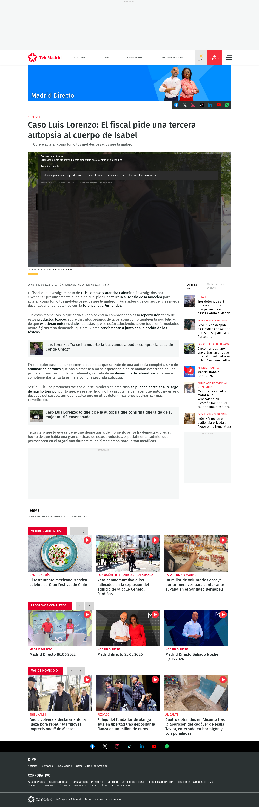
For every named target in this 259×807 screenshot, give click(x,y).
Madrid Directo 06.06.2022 (60, 628)
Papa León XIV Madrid (212, 320)
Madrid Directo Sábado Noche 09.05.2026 (196, 628)
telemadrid (40, 799)
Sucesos (34, 117)
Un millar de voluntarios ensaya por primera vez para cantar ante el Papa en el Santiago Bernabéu (196, 553)
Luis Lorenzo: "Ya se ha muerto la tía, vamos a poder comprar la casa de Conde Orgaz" (36, 348)
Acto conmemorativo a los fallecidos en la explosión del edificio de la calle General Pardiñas (128, 553)
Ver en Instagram (117, 746)
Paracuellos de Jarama (214, 344)
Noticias (79, 57)
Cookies (94, 785)
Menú (229, 57)
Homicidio (34, 516)
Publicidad (112, 782)
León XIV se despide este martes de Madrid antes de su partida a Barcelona (189, 324)
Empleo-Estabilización (160, 782)
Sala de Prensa (36, 782)
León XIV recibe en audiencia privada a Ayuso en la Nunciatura (189, 418)
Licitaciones (183, 782)
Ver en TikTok (129, 747)
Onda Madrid (136, 57)
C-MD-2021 (129, 83)
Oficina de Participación (42, 785)
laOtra (78, 766)
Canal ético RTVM (203, 782)
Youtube (218, 105)
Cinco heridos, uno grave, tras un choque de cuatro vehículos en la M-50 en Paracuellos (189, 348)
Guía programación (96, 766)
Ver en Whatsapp (166, 746)
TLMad (106, 57)
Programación (172, 57)
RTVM (32, 759)
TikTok (201, 105)
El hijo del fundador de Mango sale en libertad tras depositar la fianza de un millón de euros (128, 693)
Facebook (176, 105)
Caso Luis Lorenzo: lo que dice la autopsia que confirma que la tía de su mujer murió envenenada (36, 416)
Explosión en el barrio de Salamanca (125, 575)
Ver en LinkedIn (142, 746)
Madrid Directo (41, 649)
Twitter (184, 105)
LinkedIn (210, 105)
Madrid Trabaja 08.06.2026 (189, 371)
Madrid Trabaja (208, 367)
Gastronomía (40, 575)
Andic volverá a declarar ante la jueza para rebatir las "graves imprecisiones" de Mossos (60, 693)
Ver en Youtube (154, 746)
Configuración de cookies (117, 785)
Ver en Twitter (104, 747)
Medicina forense (77, 516)
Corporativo (39, 775)
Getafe (202, 297)
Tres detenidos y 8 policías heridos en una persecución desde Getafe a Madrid (189, 301)
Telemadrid (47, 766)
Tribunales (38, 714)
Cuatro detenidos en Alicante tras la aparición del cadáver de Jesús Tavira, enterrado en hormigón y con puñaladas (196, 693)
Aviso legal (80, 785)
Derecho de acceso (132, 782)
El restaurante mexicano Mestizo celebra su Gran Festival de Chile (60, 553)
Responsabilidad (58, 782)
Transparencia (79, 782)
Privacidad (65, 785)
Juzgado (103, 714)
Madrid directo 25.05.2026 (128, 628)
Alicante (171, 714)
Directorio (97, 782)
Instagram (193, 105)
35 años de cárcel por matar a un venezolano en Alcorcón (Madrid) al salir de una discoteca (189, 387)
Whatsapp (227, 105)
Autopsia (59, 516)
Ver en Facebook (92, 747)
